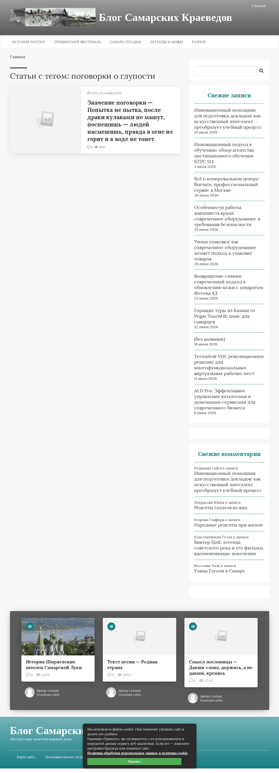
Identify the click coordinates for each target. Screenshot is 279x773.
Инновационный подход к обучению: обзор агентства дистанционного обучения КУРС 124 (224, 152)
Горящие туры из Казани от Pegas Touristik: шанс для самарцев (224, 316)
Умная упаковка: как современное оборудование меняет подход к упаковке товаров (225, 250)
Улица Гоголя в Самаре (219, 571)
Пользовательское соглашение (69, 757)
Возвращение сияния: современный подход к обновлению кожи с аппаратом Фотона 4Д (228, 284)
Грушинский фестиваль (77, 42)
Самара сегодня (125, 42)
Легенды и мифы (166, 42)
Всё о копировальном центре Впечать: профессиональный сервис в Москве (226, 184)
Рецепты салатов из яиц (220, 507)
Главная (259, 5)
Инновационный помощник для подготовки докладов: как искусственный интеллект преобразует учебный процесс (228, 118)
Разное (199, 42)
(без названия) (209, 339)
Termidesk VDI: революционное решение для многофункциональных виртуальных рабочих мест (229, 364)
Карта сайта (26, 757)
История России (28, 42)
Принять (134, 761)
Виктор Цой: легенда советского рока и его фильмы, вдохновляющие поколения (229, 547)
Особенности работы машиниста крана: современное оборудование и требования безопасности (227, 215)
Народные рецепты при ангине (228, 525)
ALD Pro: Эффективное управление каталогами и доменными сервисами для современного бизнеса (225, 399)
